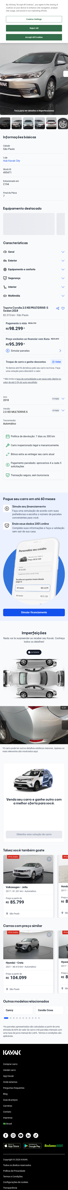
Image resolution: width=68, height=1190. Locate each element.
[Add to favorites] (49, 859)
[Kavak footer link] (12, 1054)
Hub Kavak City (11, 160)
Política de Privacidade (14, 1171)
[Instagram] (13, 1135)
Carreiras (7, 1106)
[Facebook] (5, 1135)
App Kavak (8, 1076)
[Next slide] (65, 725)
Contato (7, 1112)
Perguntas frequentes (13, 1088)
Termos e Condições (13, 1176)
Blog (5, 1094)
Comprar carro (10, 1064)
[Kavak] (7, 4)
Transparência (10, 1188)
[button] (56, 361)
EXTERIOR (33, 652)
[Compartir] (58, 308)
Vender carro (9, 1070)
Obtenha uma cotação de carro (34, 834)
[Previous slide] (3, 725)
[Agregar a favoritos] (63, 308)
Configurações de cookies (15, 1182)
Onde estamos (10, 1082)
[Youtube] (20, 1135)
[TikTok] (35, 1135)
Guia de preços (10, 1100)
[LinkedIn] (28, 1135)
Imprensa (7, 1117)
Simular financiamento (34, 612)
